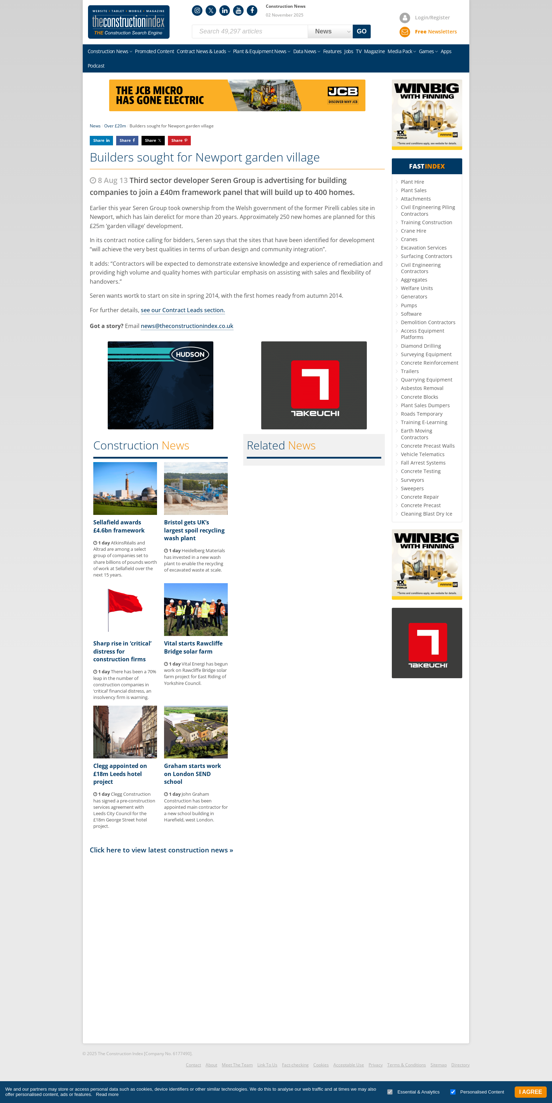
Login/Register (432, 17)
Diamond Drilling (421, 345)
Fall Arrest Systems (423, 462)
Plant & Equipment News (260, 51)
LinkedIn (224, 10)
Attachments (416, 198)
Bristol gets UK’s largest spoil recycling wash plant (194, 530)
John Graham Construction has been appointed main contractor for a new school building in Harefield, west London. (196, 807)
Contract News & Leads (201, 51)
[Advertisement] (237, 948)
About (211, 1065)
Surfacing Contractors (426, 256)
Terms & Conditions (406, 1065)
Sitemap (439, 1065)
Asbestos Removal (422, 388)
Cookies (321, 1065)
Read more (107, 1094)
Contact (193, 1065)
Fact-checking (295, 1065)
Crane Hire (413, 230)
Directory (460, 1065)
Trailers (410, 371)
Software (411, 313)
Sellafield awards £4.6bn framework (119, 526)
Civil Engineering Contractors (421, 268)
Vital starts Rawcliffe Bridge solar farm (193, 647)
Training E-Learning (424, 422)
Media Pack (400, 51)
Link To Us (267, 1065)
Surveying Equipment (426, 354)
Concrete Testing (421, 471)
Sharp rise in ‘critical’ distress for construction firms (122, 651)
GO (362, 31)
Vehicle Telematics (423, 454)
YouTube (238, 10)
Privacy (376, 1065)
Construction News (108, 51)
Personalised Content (477, 1092)
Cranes (409, 239)
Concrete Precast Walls (428, 445)
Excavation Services (424, 247)
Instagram (197, 10)
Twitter (211, 10)
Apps (446, 51)
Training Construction (426, 222)
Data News (304, 51)
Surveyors (412, 480)
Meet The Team (237, 1065)
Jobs (348, 51)
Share (99, 140)
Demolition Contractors (428, 322)
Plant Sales (414, 190)
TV (358, 51)
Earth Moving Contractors (416, 433)
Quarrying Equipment (426, 379)
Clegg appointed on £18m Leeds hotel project (120, 774)
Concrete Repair (420, 496)
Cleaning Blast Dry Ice (426, 513)
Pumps (409, 305)
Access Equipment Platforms (422, 333)
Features (332, 51)
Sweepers (412, 488)
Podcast (96, 65)
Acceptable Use (348, 1065)
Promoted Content (154, 51)
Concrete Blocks (419, 396)
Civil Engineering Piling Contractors (428, 210)
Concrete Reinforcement (429, 362)
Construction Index (129, 22)
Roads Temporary (422, 413)
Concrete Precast (421, 505)
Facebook (252, 10)
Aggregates (414, 279)
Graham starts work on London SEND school (192, 774)
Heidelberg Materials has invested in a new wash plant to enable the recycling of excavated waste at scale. (194, 560)
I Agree (530, 1092)
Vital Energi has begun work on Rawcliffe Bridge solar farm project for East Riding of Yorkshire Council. (196, 673)
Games (426, 51)
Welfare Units (417, 288)
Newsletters (436, 31)
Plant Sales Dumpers (425, 405)
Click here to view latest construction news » (161, 849)
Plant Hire (412, 181)
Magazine (374, 51)
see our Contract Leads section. (183, 310)
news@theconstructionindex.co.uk (187, 326)
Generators (414, 296)
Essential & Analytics (413, 1092)
